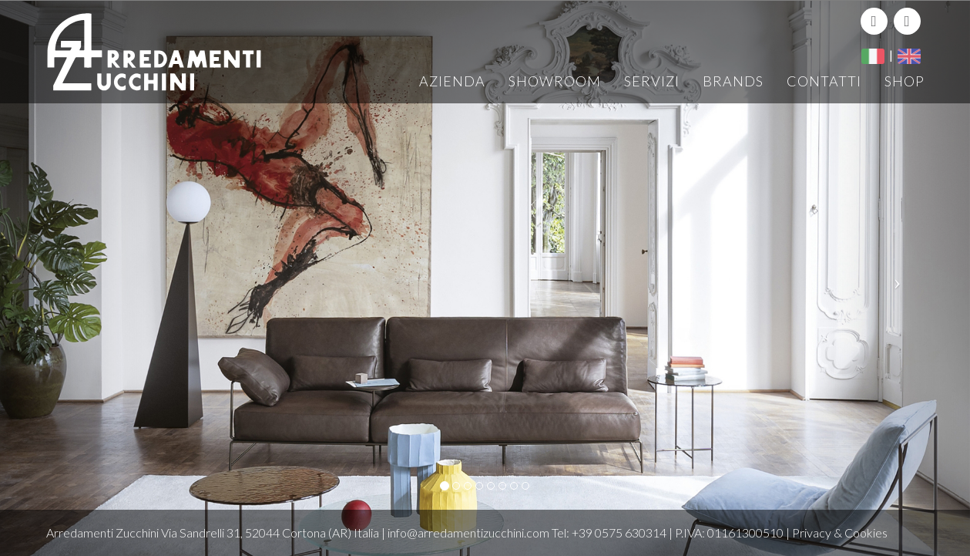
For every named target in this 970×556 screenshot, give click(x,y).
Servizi (652, 80)
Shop (904, 80)
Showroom (554, 80)
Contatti (824, 80)
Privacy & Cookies (840, 532)
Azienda (452, 80)
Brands (733, 80)
